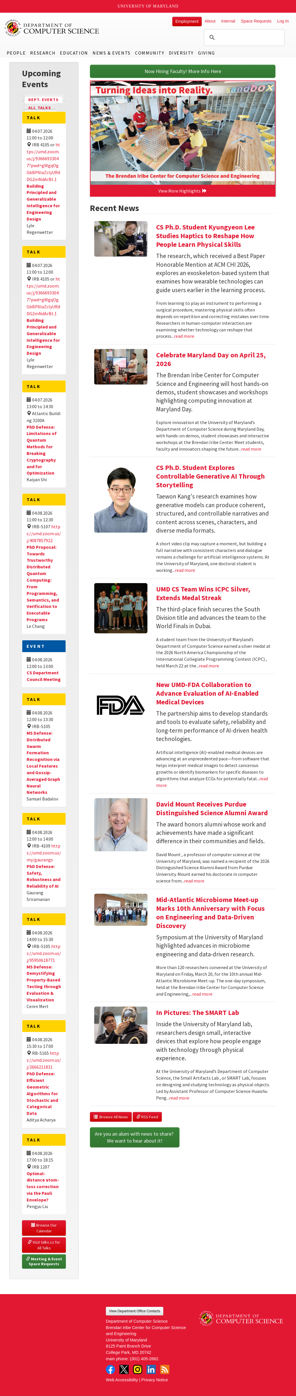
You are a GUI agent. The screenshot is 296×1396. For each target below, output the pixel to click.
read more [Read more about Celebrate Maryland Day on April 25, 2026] (251, 449)
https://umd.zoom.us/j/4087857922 (44, 533)
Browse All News (111, 1116)
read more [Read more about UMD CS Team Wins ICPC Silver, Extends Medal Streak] (209, 666)
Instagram (137, 1369)
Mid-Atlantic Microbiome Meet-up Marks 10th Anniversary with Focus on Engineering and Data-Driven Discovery (210, 912)
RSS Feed (147, 1116)
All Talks (39, 107)
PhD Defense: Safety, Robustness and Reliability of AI (43, 876)
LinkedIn (151, 1369)
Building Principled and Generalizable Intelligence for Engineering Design (43, 202)
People (16, 53)
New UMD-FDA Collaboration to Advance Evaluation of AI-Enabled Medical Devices (207, 693)
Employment (187, 21)
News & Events (111, 53)
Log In (283, 21)
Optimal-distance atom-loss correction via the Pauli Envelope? (43, 1187)
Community (149, 53)
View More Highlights (182, 191)
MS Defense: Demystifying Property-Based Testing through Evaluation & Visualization (44, 983)
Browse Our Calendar (44, 1228)
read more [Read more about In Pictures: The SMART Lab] (179, 1098)
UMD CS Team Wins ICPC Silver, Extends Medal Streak (203, 593)
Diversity (181, 53)
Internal (228, 21)
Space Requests (256, 21)
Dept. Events (46, 99)
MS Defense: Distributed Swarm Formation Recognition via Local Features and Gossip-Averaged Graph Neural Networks (43, 762)
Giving (206, 53)
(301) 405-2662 (144, 1358)
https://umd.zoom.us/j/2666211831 (44, 1060)
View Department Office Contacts (134, 1311)
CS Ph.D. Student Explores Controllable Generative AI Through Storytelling (210, 476)
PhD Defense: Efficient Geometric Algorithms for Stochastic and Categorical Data (42, 1093)
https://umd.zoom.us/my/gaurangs (44, 853)
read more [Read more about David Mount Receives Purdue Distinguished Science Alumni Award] (194, 881)
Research (43, 53)
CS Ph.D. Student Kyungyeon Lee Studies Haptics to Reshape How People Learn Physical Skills (205, 236)
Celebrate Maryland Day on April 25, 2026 (211, 359)
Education (74, 53)
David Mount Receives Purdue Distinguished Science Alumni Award (212, 808)
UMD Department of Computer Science (52, 28)
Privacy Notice (154, 1380)
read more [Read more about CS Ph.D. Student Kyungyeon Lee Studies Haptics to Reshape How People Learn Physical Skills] (184, 336)
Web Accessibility (122, 1380)
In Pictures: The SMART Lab (197, 1012)
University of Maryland (148, 6)
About (210, 21)
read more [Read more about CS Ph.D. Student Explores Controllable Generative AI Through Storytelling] (185, 570)
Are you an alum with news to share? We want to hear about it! (135, 1137)
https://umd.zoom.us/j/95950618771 (44, 953)
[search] (243, 37)
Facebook (110, 1369)
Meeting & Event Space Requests (44, 1261)
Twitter (124, 1369)
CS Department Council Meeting (44, 676)
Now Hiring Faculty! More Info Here (183, 71)
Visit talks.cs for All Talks (44, 1245)
